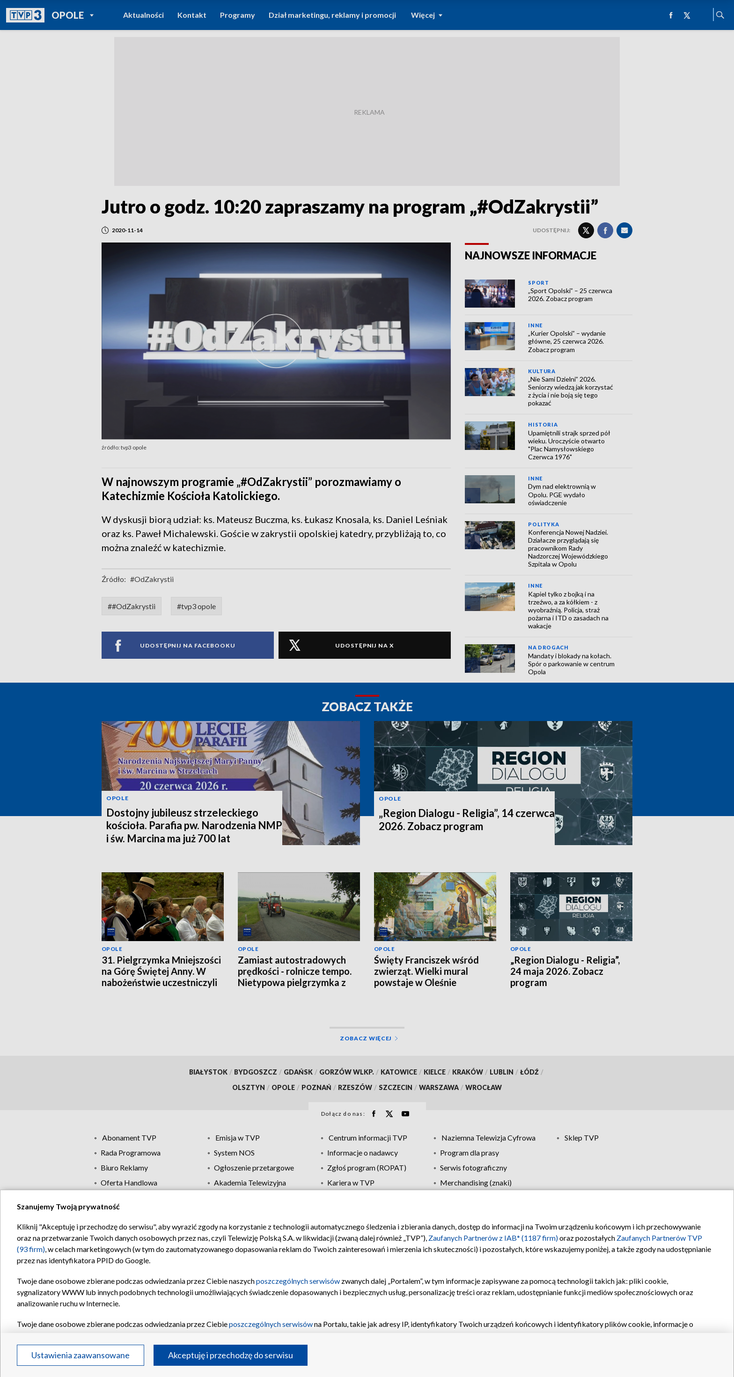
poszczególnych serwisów (298, 1280)
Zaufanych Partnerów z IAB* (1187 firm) (493, 1237)
